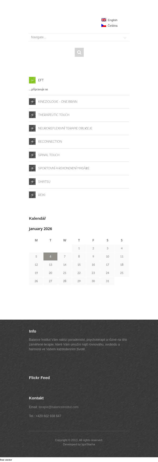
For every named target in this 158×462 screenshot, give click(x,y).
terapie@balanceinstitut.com (59, 407)
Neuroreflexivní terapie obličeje (65, 128)
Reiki (41, 195)
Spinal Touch (49, 155)
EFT (41, 80)
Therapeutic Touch (53, 115)
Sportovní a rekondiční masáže (64, 168)
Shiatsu (44, 182)
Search (79, 52)
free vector (6, 459)
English (109, 20)
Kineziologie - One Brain (57, 102)
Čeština (109, 25)
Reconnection (50, 142)
